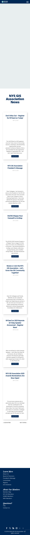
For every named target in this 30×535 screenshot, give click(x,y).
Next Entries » (23, 423)
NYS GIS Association (17, 531)
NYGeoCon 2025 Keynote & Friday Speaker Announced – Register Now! (15, 324)
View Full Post (15, 156)
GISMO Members (8, 496)
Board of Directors (8, 476)
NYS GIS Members (8, 494)
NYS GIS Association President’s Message (15, 167)
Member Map (7, 492)
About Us (6, 474)
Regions (5, 482)
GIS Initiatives (7, 484)
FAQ (4, 505)
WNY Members (7, 498)
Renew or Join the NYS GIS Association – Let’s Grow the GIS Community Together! (15, 269)
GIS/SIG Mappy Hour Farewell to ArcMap (15, 217)
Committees (6, 480)
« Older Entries (7, 423)
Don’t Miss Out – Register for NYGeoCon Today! (15, 117)
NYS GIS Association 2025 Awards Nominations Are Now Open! (15, 376)
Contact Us (6, 508)
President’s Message (9, 478)
